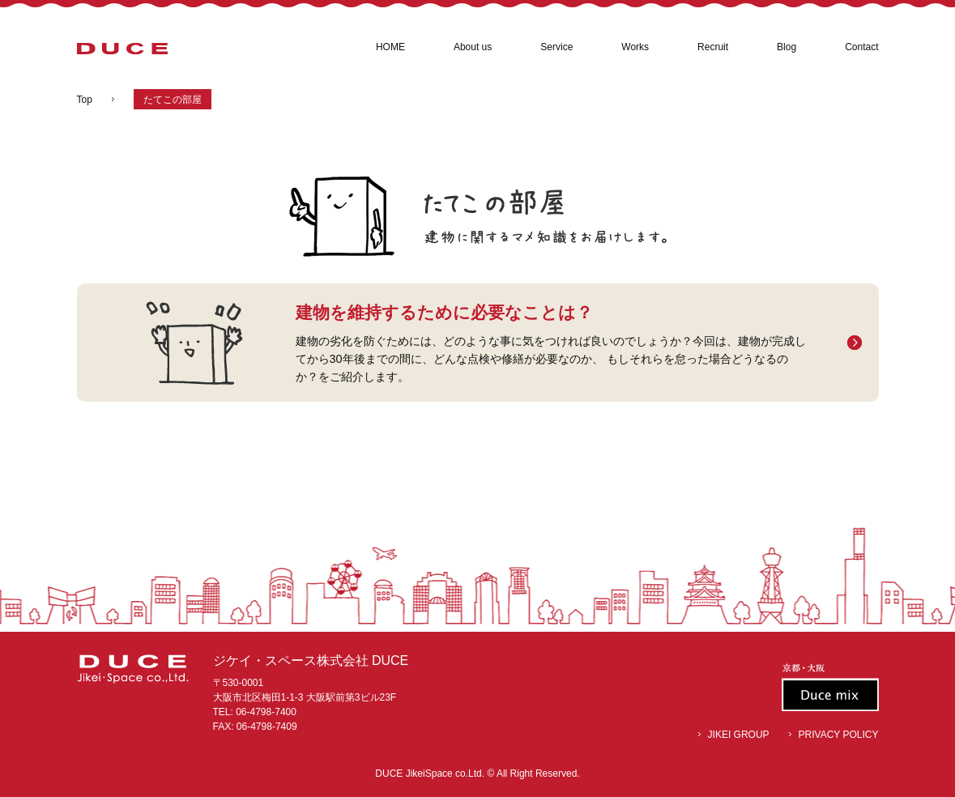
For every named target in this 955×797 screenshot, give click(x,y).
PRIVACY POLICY (839, 734)
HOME (390, 47)
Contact (861, 47)
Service (556, 47)
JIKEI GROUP (739, 734)
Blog (786, 47)
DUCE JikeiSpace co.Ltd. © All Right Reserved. (477, 773)
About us (473, 47)
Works (635, 47)
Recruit (712, 47)
